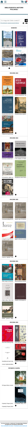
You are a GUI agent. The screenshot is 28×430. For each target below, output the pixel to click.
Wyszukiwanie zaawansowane (7, 23)
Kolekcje (17, 23)
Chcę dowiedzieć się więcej (7, 425)
